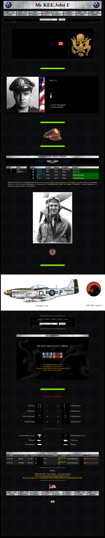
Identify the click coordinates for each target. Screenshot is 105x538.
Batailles (95, 15)
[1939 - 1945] (82, 12)
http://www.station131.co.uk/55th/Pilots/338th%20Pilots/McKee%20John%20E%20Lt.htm (52, 478)
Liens (35, 12)
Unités (82, 15)
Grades (10, 15)
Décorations (23, 15)
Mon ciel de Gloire (52, 12)
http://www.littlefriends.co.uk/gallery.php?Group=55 (52, 476)
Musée (69, 15)
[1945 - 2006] (95, 12)
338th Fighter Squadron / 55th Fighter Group (65, 182)
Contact (35, 15)
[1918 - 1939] (22, 12)
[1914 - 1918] (9, 12)
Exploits (69, 12)
